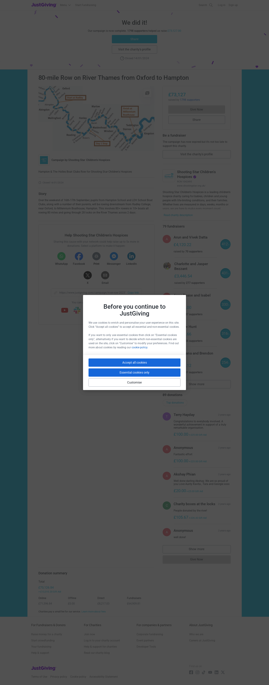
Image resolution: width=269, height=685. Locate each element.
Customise (134, 382)
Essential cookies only (134, 372)
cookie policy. (140, 347)
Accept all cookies (134, 362)
